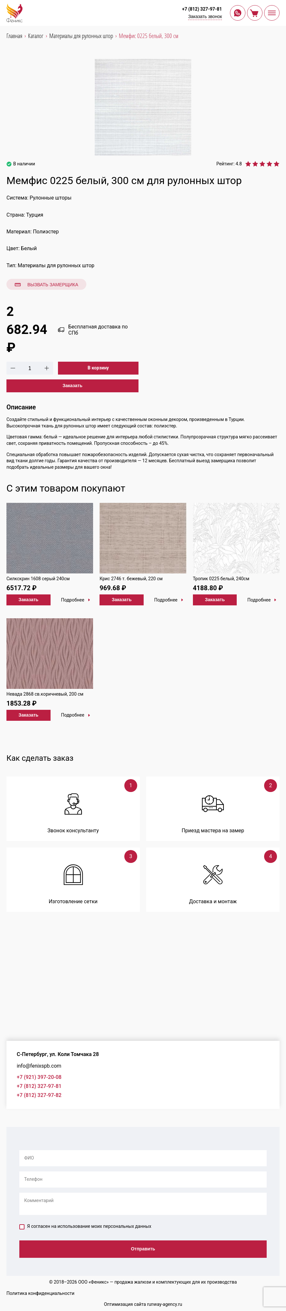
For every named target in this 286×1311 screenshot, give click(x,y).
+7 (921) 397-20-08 (39, 1077)
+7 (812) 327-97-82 (39, 1095)
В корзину (98, 367)
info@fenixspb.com (39, 1066)
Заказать (72, 385)
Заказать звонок (205, 16)
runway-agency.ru (164, 1304)
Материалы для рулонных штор (56, 265)
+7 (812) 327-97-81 (202, 9)
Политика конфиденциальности (40, 1293)
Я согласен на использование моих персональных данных (85, 1226)
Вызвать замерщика (46, 284)
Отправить (143, 1248)
